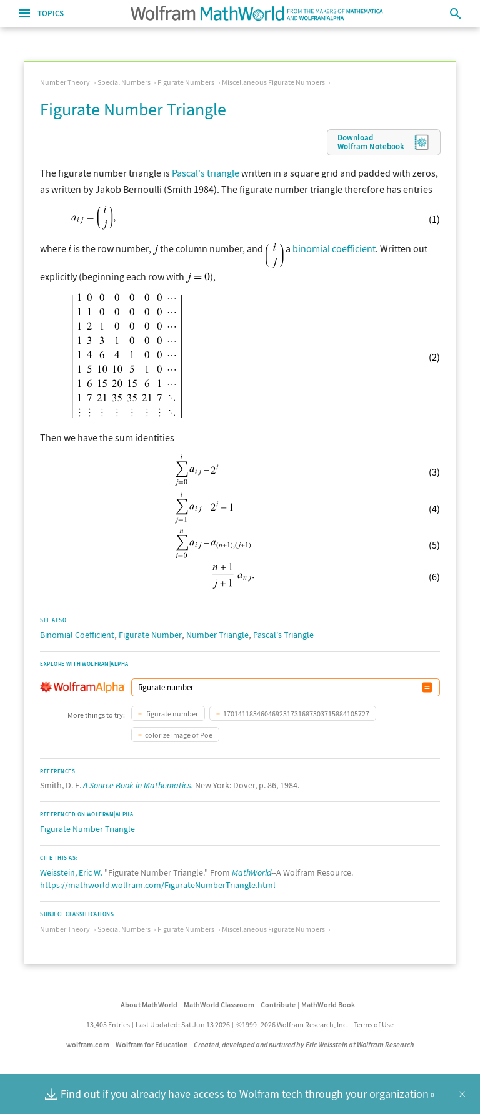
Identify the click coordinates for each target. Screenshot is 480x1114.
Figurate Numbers (186, 82)
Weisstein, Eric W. (71, 872)
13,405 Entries (108, 1024)
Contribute (278, 1004)
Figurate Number (150, 634)
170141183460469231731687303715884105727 (296, 713)
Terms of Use (374, 1024)
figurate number (171, 713)
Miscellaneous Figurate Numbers (273, 82)
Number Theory (65, 82)
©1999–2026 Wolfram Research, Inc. (292, 1024)
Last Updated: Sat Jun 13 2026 (183, 1024)
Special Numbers (124, 82)
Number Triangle (217, 634)
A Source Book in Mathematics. (138, 785)
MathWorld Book (328, 1004)
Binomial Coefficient (77, 634)
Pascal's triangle (205, 173)
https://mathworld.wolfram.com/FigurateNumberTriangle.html (158, 885)
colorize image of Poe (178, 735)
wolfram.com (87, 1044)
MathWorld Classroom (219, 1004)
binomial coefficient (334, 248)
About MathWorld (149, 1004)
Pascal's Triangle (283, 634)
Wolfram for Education (152, 1044)
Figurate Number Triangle (87, 828)
